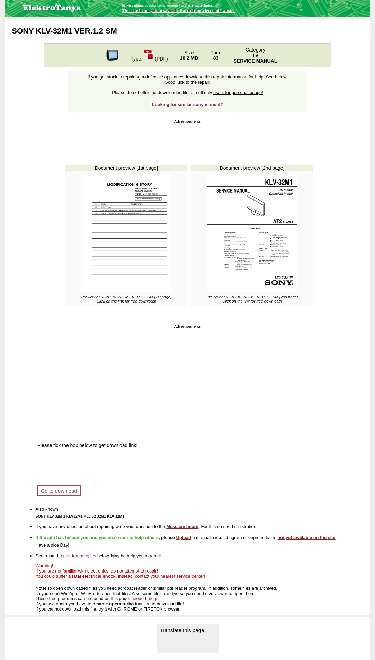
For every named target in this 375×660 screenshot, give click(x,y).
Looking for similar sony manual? (187, 104)
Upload (183, 537)
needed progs (144, 598)
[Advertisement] (188, 140)
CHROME (127, 609)
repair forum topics (77, 555)
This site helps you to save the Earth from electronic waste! (178, 10)
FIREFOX (152, 609)
